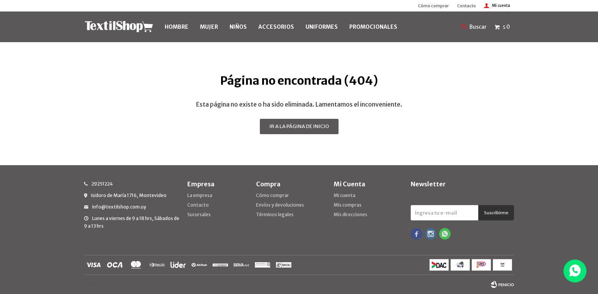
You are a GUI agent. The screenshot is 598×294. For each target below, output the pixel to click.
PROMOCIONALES (373, 26)
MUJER (209, 26)
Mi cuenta (344, 195)
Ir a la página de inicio (299, 126)
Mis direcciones (350, 214)
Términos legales (275, 214)
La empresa (199, 195)
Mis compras (348, 205)
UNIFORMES (322, 26)
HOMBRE (176, 26)
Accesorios (276, 26)
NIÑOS (238, 26)
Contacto (466, 5)
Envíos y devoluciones (280, 205)
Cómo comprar (433, 5)
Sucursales (199, 214)
